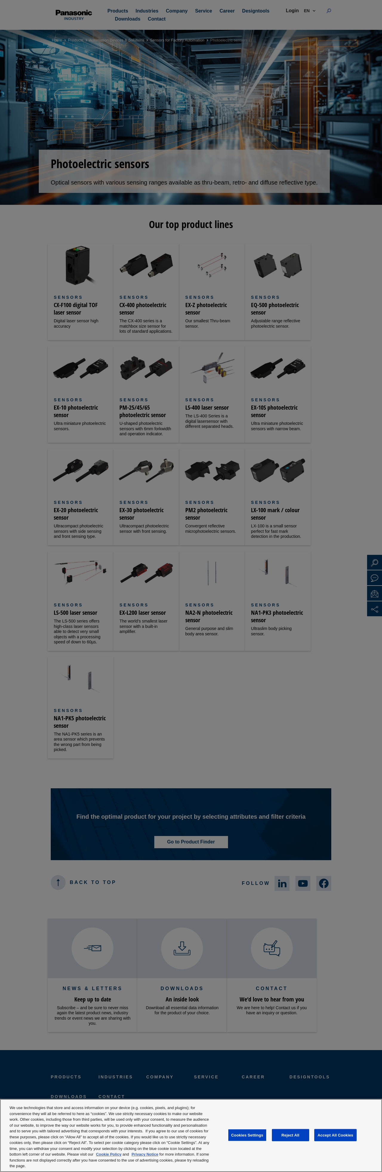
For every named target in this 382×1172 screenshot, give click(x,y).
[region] (191, 1135)
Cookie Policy (108, 1154)
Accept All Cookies (335, 1135)
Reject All (290, 1135)
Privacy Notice (145, 1154)
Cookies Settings (247, 1135)
